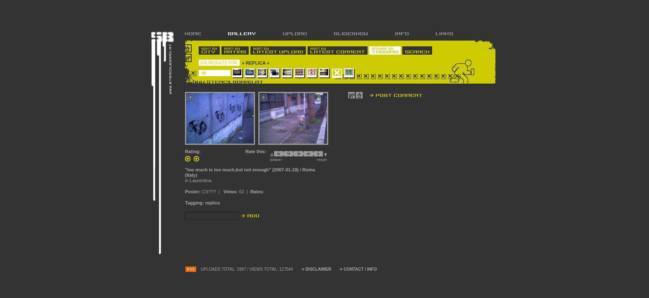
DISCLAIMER (318, 269)
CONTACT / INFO (360, 269)
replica (212, 202)
